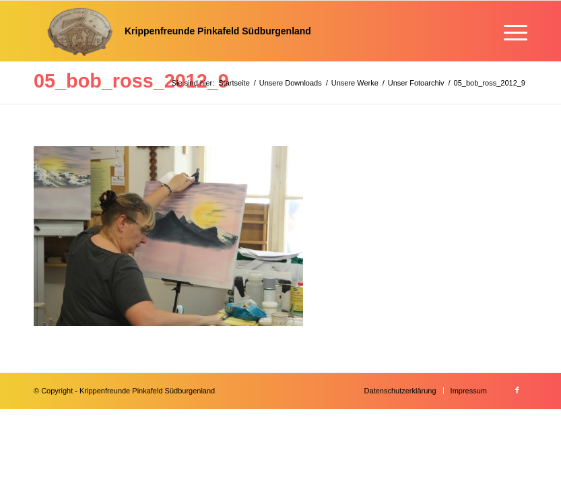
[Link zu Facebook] (517, 390)
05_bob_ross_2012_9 (131, 81)
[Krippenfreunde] (172, 31)
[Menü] (508, 31)
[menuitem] (508, 31)
